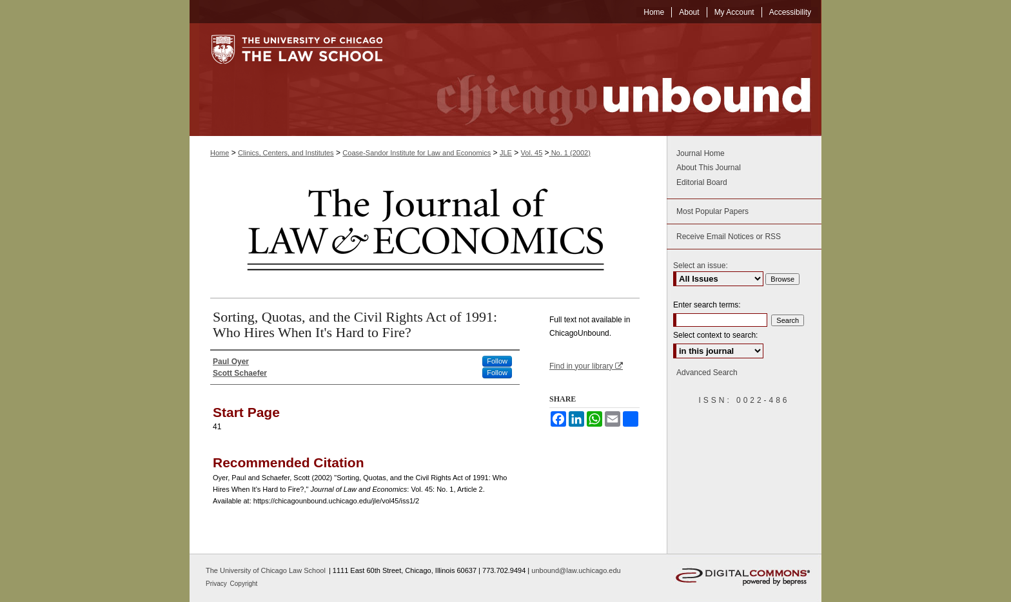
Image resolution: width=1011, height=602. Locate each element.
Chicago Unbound (611, 79)
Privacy (217, 583)
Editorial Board (701, 182)
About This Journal (708, 167)
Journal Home (700, 153)
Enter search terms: (707, 304)
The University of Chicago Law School (266, 570)
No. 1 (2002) (570, 153)
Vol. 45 (532, 153)
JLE (506, 153)
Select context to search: (715, 335)
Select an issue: (700, 265)
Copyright (244, 583)
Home (219, 153)
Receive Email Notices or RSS (728, 236)
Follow (497, 361)
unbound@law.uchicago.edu (575, 570)
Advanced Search (707, 372)
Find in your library (586, 366)
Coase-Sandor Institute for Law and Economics (416, 153)
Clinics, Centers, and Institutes (286, 153)
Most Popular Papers (712, 211)
